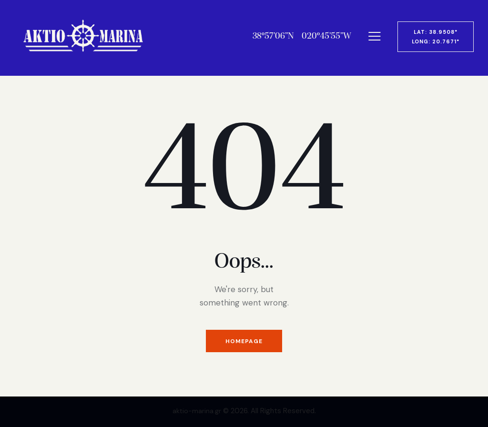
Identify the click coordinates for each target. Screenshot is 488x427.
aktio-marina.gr (197, 411)
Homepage (244, 342)
